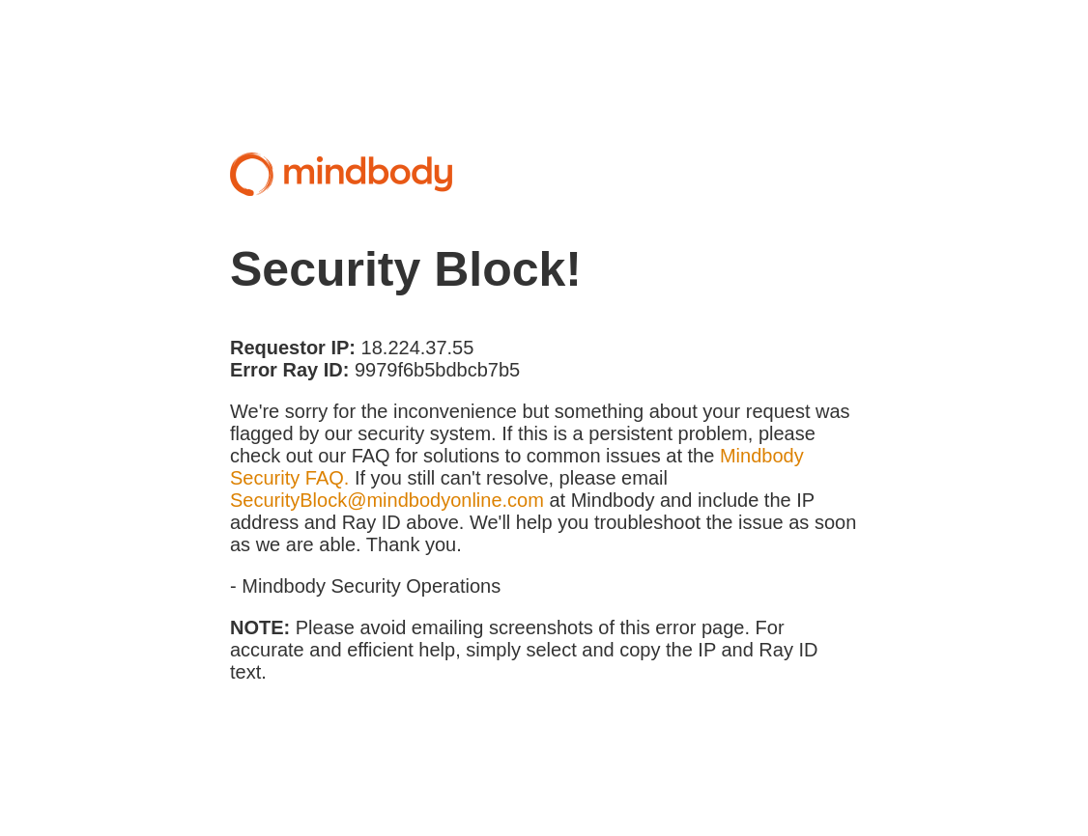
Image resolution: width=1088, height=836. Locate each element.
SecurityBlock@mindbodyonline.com (387, 500)
